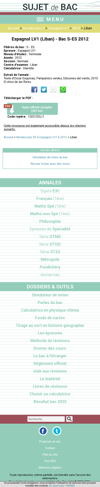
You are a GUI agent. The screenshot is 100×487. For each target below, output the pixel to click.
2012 (76, 28)
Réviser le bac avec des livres (50, 164)
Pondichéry (50, 267)
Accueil (13, 28)
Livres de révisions (50, 386)
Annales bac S (33, 28)
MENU (50, 19)
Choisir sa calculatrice (50, 394)
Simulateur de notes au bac (50, 157)
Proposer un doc (50, 441)
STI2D (50, 244)
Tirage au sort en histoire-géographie (50, 325)
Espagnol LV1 (58, 28)
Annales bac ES (26, 137)
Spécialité (50, 229)
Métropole (50, 259)
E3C (50, 191)
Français (50, 198)
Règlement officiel (50, 363)
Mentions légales (50, 467)
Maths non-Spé (50, 213)
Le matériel (50, 378)
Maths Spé (50, 206)
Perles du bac (50, 302)
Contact (50, 448)
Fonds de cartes (50, 318)
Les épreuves (50, 333)
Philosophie (50, 221)
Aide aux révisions (50, 371)
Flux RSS (50, 461)
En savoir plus (56, 485)
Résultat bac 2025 (50, 401)
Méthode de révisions (50, 340)
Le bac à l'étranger (50, 356)
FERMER (70, 485)
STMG (50, 236)
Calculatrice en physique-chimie (50, 310)
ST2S (50, 252)
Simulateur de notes (50, 295)
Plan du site (50, 454)
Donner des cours (50, 348)
